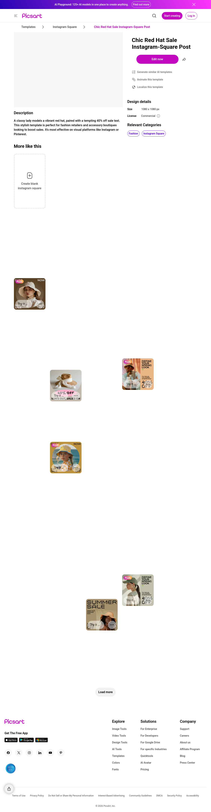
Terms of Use (18, 795)
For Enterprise (149, 728)
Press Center (187, 762)
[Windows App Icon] (41, 741)
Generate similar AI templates (154, 72)
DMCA (159, 795)
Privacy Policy (37, 795)
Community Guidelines (140, 795)
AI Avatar (146, 762)
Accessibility (192, 795)
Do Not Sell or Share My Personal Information (71, 795)
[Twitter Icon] (19, 752)
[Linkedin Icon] (40, 752)
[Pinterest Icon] (61, 752)
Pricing (145, 769)
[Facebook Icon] (8, 752)
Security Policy (174, 795)
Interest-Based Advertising (111, 795)
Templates (118, 755)
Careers (184, 735)
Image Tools (119, 728)
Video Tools (119, 735)
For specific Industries (154, 749)
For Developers (149, 735)
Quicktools (147, 755)
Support (184, 728)
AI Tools (117, 749)
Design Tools (119, 742)
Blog (182, 755)
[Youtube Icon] (50, 752)
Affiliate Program (190, 749)
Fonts (115, 769)
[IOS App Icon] (11, 741)
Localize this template (150, 87)
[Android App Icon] (26, 741)
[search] (154, 15)
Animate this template (150, 79)
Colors (116, 762)
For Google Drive (150, 742)
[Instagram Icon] (29, 752)
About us (185, 742)
